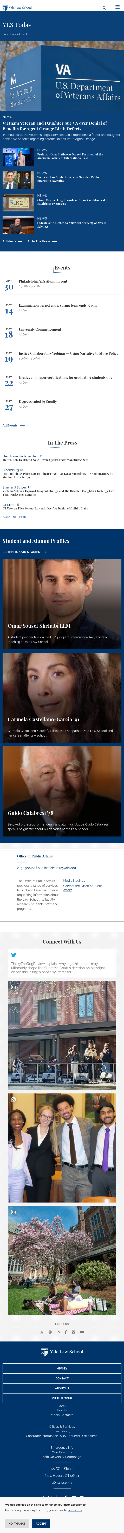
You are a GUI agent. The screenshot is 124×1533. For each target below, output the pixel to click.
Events (62, 1410)
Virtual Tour (62, 1398)
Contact (62, 1378)
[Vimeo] (73, 1332)
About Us (62, 1388)
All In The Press (39, 241)
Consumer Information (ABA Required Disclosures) (62, 1436)
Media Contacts (62, 1415)
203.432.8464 (26, 868)
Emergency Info (62, 1447)
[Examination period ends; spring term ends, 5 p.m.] (62, 311)
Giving (62, 1368)
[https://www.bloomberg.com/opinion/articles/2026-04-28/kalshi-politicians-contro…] (62, 474)
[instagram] (50, 1332)
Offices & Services (62, 1426)
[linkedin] (58, 1332)
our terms (75, 1510)
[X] (41, 1332)
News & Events (19, 34)
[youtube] (82, 1332)
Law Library (62, 1431)
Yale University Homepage (62, 1457)
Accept (41, 1523)
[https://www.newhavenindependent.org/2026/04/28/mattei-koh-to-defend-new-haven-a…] (62, 458)
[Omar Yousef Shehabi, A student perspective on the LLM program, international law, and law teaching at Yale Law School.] (62, 604)
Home (6, 34)
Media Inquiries (74, 880)
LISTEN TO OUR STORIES (21, 552)
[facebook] (66, 1332)
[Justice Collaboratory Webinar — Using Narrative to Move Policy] (62, 359)
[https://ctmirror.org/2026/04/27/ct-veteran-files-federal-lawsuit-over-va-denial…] (62, 507)
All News (9, 241)
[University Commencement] (62, 335)
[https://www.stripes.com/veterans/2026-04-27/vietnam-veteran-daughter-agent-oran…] (62, 491)
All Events (10, 425)
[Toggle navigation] (117, 7)
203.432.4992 (62, 1482)
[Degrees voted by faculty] (62, 407)
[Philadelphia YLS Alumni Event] (62, 287)
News (62, 1405)
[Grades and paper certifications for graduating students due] (62, 383)
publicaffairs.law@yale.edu (57, 868)
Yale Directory (62, 1452)
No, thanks (17, 1523)
